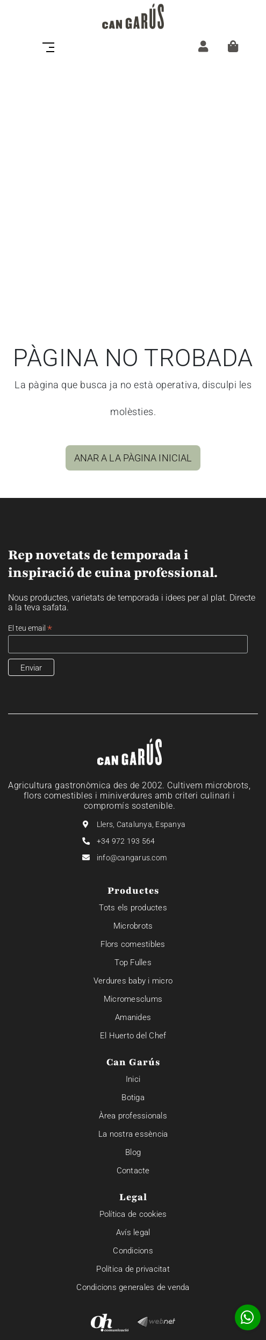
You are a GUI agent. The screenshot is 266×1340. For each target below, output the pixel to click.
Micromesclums (133, 999)
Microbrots (133, 926)
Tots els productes (133, 908)
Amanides (133, 1017)
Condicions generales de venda (132, 1287)
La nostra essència (133, 1134)
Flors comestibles (132, 944)
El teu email (30, 628)
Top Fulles (133, 962)
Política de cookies (133, 1214)
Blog (133, 1152)
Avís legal (133, 1232)
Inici (133, 1079)
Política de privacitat (133, 1269)
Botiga (133, 1097)
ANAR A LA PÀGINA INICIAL (133, 458)
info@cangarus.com (132, 857)
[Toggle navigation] (51, 46)
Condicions (133, 1251)
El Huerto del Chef (133, 1035)
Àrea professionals (133, 1116)
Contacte (133, 1170)
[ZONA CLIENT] (203, 46)
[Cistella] (233, 46)
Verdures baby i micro (133, 981)
